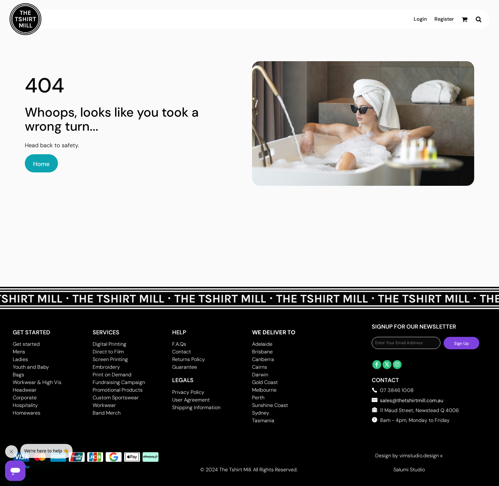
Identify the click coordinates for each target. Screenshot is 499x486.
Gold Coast (265, 382)
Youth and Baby (31, 367)
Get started (26, 344)
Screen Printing (110, 359)
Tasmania (263, 420)
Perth (258, 397)
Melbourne (264, 390)
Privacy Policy (188, 392)
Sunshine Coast (270, 405)
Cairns (259, 367)
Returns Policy (188, 359)
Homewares (26, 413)
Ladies (20, 359)
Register (444, 19)
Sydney (260, 413)
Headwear (25, 390)
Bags (18, 374)
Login (420, 19)
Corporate (25, 397)
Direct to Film (108, 351)
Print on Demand (112, 374)
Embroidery (106, 367)
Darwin (260, 374)
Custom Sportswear (116, 397)
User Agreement (191, 399)
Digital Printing (109, 344)
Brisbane (262, 351)
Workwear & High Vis (37, 382)
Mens (19, 351)
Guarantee (184, 367)
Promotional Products (118, 390)
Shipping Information (196, 407)
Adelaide (262, 344)
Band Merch (107, 413)
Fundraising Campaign (119, 382)
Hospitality (25, 405)
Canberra (263, 359)
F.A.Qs (179, 344)
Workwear (104, 405)
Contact (181, 351)
